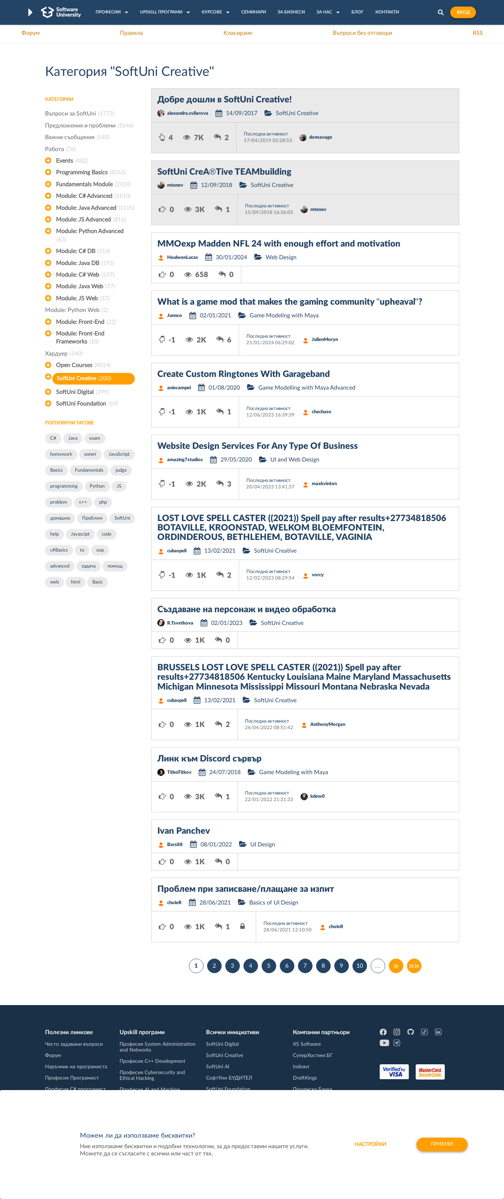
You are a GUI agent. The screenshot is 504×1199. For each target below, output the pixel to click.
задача (88, 566)
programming (64, 486)
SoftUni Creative (84, 378)
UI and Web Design (294, 460)
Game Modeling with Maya (284, 315)
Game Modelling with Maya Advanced (306, 388)
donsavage (320, 137)
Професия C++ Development (152, 1061)
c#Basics (59, 550)
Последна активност (266, 134)
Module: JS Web (82, 298)
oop (100, 550)
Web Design (281, 257)
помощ (115, 566)
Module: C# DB (83, 251)
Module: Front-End (86, 322)
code (107, 534)
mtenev (175, 185)
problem (58, 502)
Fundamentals (89, 470)
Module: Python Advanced (90, 236)
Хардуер (63, 354)
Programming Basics (91, 172)
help (54, 534)
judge (121, 470)
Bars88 (175, 844)
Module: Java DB (85, 263)
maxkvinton (324, 483)
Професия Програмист (72, 1078)
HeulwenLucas (182, 257)
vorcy (318, 575)
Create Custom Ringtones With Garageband (243, 374)
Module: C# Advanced (93, 196)
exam (94, 438)
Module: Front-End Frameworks (80, 338)
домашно (60, 518)
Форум (30, 33)
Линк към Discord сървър (209, 759)
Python (97, 486)
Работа (60, 149)
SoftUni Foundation (87, 404)
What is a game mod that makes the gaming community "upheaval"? (289, 302)
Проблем (92, 518)
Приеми (442, 1144)
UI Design (262, 845)
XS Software (307, 1044)
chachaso (321, 412)
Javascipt (80, 534)
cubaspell (176, 551)
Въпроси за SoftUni (79, 114)
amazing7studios (185, 460)
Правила (131, 33)
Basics (56, 470)
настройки (369, 1144)
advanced (59, 566)
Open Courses (83, 365)
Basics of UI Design (273, 903)
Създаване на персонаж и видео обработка (246, 609)
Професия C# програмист (75, 1089)
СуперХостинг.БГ (313, 1055)
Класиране (237, 33)
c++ (83, 502)
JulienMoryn (325, 339)
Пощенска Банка (312, 1089)
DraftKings (305, 1078)
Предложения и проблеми (89, 126)
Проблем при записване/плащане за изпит (245, 889)
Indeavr (301, 1066)
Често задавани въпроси (74, 1044)
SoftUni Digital (82, 392)
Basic (97, 582)
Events (72, 161)
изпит (90, 454)
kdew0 (317, 796)
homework (61, 454)
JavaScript (119, 454)
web (54, 582)
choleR (174, 903)
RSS (478, 33)
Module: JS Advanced (91, 220)
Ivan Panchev (183, 831)
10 (359, 966)
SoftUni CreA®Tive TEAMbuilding (224, 172)
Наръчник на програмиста (76, 1066)
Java (72, 438)
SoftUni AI (217, 1066)
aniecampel (179, 388)
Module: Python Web (76, 310)
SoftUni (122, 518)
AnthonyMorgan (327, 724)
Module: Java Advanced (95, 208)
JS (119, 486)
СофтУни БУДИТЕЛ (229, 1078)
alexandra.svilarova (187, 113)
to (82, 550)
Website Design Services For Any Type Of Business (257, 446)
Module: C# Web (85, 275)
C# (53, 438)
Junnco (174, 315)
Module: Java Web (85, 286)
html (75, 582)
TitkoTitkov (179, 772)
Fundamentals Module (93, 184)
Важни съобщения (77, 137)
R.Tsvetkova (180, 623)
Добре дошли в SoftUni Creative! (224, 99)
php (103, 502)
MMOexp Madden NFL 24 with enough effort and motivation (278, 244)
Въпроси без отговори (362, 33)
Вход (463, 12)
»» (414, 966)
